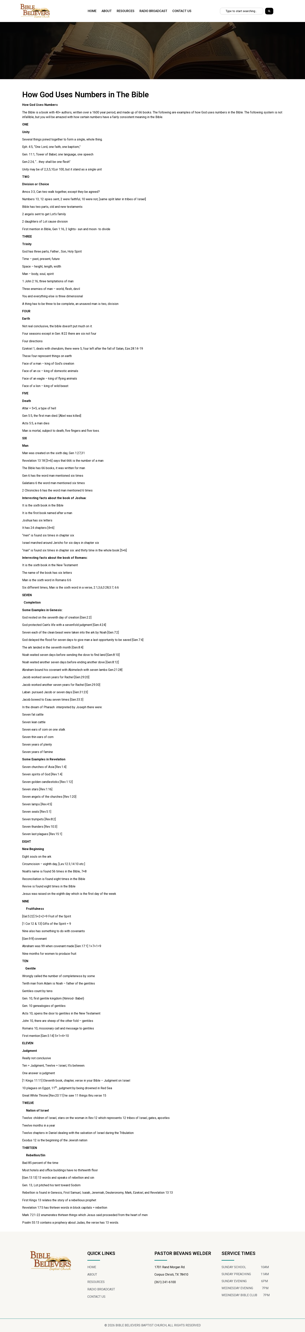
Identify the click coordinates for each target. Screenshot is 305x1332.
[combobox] (241, 11)
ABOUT (107, 11)
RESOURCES (125, 11)
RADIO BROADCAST (153, 11)
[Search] (269, 11)
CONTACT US (181, 11)
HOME (92, 11)
